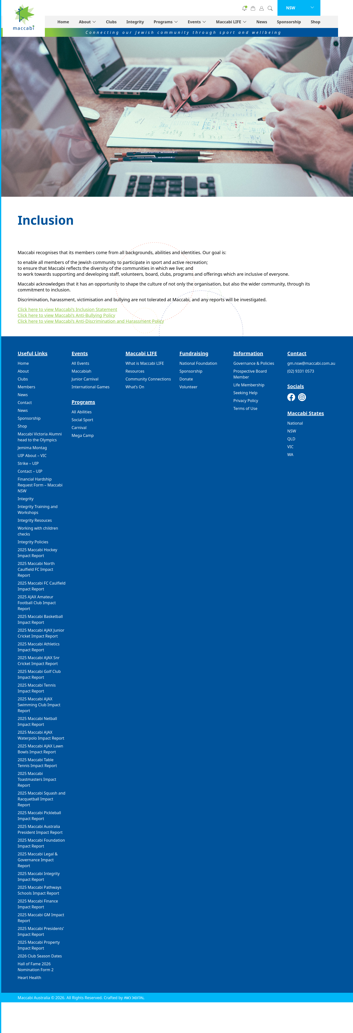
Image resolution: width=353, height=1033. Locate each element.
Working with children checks (38, 531)
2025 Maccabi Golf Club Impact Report (39, 674)
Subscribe (236, 8)
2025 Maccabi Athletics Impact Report (39, 647)
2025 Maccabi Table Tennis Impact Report (37, 762)
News (276, 22)
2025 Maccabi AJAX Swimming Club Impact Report (39, 704)
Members (26, 387)
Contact (25, 402)
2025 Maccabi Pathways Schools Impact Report (39, 890)
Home (78, 22)
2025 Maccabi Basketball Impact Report (40, 619)
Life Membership (249, 385)
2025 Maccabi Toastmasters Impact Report (37, 779)
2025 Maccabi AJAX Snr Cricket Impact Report (39, 660)
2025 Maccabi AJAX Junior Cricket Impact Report (41, 633)
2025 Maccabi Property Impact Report (39, 945)
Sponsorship (304, 22)
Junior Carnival (85, 379)
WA (290, 454)
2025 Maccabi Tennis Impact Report (37, 688)
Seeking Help (245, 392)
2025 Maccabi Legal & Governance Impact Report (38, 859)
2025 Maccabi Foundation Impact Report (41, 843)
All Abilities (82, 412)
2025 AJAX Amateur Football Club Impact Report (37, 602)
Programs (178, 22)
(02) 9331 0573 (300, 371)
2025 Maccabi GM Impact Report (41, 917)
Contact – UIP (30, 471)
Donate (165, 8)
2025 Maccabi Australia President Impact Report (40, 829)
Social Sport (82, 419)
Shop (330, 22)
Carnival (79, 427)
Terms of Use (245, 408)
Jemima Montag (32, 447)
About (100, 22)
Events (209, 22)
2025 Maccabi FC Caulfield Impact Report (41, 586)
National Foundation (198, 363)
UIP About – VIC (32, 455)
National (295, 423)
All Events (80, 363)
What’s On (135, 387)
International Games (91, 387)
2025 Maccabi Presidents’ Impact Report (41, 931)
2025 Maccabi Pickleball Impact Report (39, 815)
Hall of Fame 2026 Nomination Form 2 (35, 966)
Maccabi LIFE (243, 22)
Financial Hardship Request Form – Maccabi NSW (40, 485)
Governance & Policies (253, 363)
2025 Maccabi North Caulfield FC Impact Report (36, 569)
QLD (291, 439)
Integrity (150, 22)
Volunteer (201, 8)
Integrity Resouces (35, 520)
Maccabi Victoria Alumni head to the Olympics (40, 437)
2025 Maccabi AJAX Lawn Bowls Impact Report (40, 749)
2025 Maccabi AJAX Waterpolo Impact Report (41, 735)
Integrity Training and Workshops (38, 509)
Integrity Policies (33, 542)
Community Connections (148, 379)
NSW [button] (305, 8)
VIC (290, 446)
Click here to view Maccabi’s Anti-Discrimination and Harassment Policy (91, 321)
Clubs (126, 22)
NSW (291, 431)
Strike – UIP (28, 463)
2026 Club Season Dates (40, 956)
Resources (135, 371)
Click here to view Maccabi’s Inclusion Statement (67, 309)
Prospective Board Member (250, 374)
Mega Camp (83, 435)
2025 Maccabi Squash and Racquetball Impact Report (41, 799)
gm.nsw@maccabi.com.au (311, 363)
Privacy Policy (245, 400)
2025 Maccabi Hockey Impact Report (37, 552)
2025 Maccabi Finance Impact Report (38, 904)
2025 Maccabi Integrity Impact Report (39, 876)
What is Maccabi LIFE (145, 363)
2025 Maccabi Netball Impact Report (37, 721)
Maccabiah (81, 371)
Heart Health (29, 977)
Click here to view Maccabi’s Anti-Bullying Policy (66, 315)
